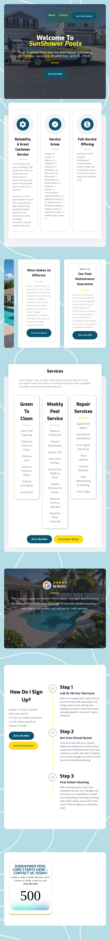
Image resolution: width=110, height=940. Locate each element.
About (52, 15)
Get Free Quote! (84, 16)
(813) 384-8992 (55, 74)
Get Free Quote (39, 333)
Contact (63, 15)
